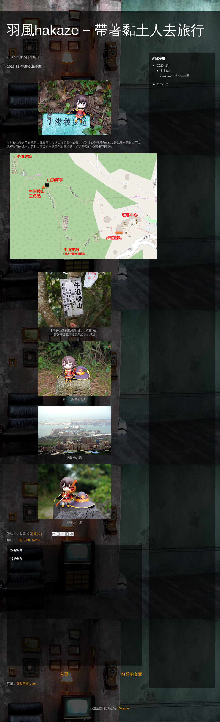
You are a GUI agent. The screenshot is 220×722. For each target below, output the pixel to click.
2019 (161, 84)
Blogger (124, 708)
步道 (27, 540)
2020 (161, 65)
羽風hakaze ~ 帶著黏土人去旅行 (105, 30)
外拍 (20, 540)
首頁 (64, 674)
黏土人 (36, 540)
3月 (163, 70)
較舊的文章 (131, 674)
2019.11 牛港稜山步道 (174, 75)
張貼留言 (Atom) (27, 683)
